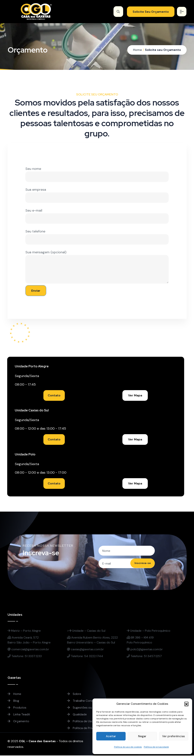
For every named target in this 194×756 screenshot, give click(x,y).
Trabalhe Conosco (82, 701)
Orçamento (18, 722)
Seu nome (97, 174)
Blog (13, 701)
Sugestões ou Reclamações (89, 708)
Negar (142, 736)
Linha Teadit (19, 715)
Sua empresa (97, 195)
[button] (186, 704)
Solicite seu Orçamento (163, 50)
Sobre (74, 694)
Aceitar (111, 736)
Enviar (35, 291)
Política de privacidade (156, 746)
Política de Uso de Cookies (88, 722)
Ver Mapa (136, 395)
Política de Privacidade (85, 729)
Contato (54, 395)
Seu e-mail (97, 216)
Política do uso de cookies (128, 746)
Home (137, 50)
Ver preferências (173, 736)
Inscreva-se (140, 564)
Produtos (17, 708)
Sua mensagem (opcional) (97, 267)
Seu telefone (97, 237)
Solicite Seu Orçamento (148, 12)
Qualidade (77, 715)
